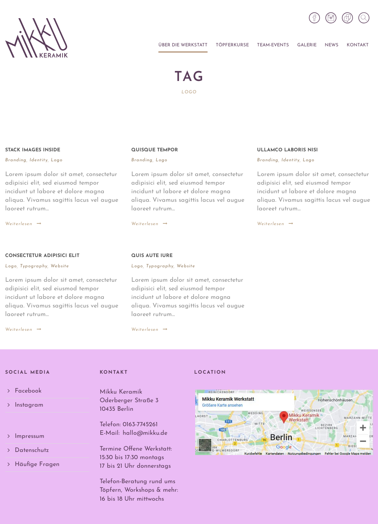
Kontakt (358, 45)
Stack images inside (32, 150)
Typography (33, 266)
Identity (39, 160)
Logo (57, 160)
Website (60, 266)
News (331, 45)
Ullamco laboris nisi (287, 150)
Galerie (306, 45)
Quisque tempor (154, 150)
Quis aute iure (152, 255)
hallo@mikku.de (145, 433)
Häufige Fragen (37, 464)
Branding (15, 160)
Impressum (29, 436)
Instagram (29, 405)
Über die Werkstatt (183, 45)
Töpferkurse (232, 45)
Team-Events (273, 45)
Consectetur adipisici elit (42, 255)
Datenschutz (32, 450)
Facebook (28, 391)
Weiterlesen (23, 223)
